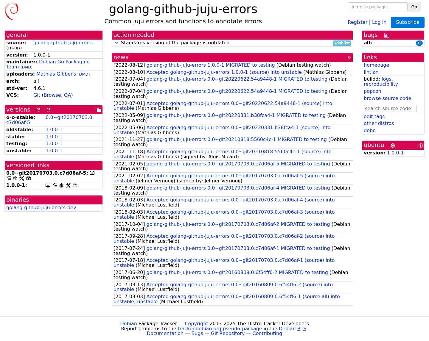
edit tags (374, 116)
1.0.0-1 (54, 129)
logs (386, 79)
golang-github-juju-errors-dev (41, 207)
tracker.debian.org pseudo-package (220, 328)
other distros (379, 123)
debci (370, 130)
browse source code (387, 98)
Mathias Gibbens (56, 74)
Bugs (197, 333)
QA (67, 95)
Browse (52, 95)
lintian (371, 72)
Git (36, 95)
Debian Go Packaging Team (48, 64)
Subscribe (407, 22)
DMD (26, 67)
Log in (379, 22)
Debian (128, 323)
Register (358, 22)
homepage (376, 65)
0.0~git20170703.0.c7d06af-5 (50, 120)
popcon (372, 91)
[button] (116, 43)
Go (414, 6)
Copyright (196, 323)
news (121, 57)
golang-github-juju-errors (63, 43)
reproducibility (381, 84)
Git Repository (228, 333)
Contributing (267, 333)
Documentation (165, 333)
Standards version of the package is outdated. (232, 43)
